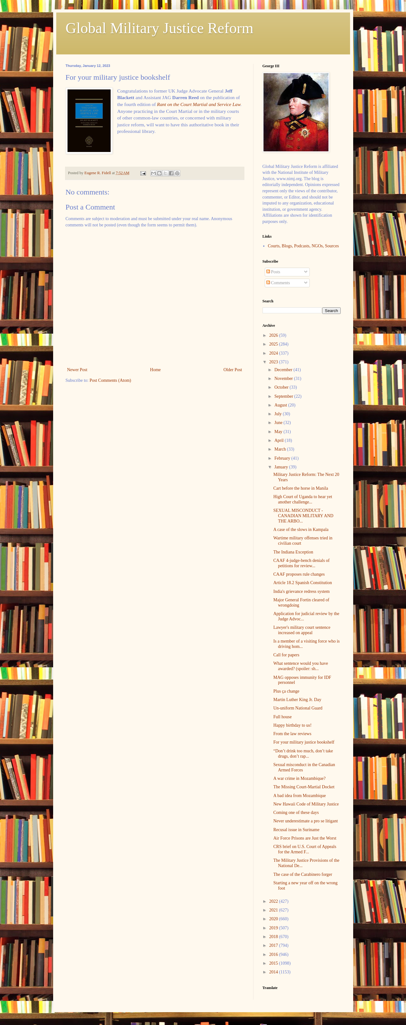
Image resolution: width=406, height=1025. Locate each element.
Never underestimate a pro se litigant (305, 821)
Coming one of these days (295, 812)
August (281, 405)
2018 (274, 936)
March (280, 449)
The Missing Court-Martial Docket (303, 787)
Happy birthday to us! (292, 725)
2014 (274, 972)
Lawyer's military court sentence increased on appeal (301, 630)
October (282, 387)
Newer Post (77, 369)
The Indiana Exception (293, 552)
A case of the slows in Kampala (300, 529)
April (279, 440)
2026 (274, 335)
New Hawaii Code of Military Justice (306, 804)
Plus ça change (286, 691)
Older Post (232, 369)
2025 (274, 344)
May (278, 431)
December (283, 369)
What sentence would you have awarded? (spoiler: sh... (300, 666)
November (284, 378)
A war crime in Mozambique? (299, 778)
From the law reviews (292, 733)
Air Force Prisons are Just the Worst (304, 838)
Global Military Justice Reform (159, 28)
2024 (274, 353)
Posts (273, 272)
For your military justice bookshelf (303, 742)
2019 (274, 928)
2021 (274, 910)
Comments (278, 282)
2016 (274, 954)
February (282, 458)
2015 (274, 963)
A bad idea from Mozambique (299, 795)
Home (155, 369)
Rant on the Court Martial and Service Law (198, 104)
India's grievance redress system (301, 591)
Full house (282, 716)
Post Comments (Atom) (110, 380)
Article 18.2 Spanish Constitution (302, 582)
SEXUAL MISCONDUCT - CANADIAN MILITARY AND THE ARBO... (303, 515)
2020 (274, 918)
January (281, 467)
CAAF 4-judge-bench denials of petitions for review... (301, 563)
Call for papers (286, 655)
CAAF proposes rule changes (298, 574)
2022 (274, 901)
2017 (274, 945)
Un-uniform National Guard (297, 708)
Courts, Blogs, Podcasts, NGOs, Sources (303, 246)
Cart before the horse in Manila (300, 488)
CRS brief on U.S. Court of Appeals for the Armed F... (304, 849)
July (278, 414)
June (278, 422)
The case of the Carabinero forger (302, 874)
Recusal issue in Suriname (296, 829)
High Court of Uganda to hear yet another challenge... (302, 499)
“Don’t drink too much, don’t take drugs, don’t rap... (303, 754)
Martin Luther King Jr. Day (297, 699)
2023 (274, 362)
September (284, 396)
